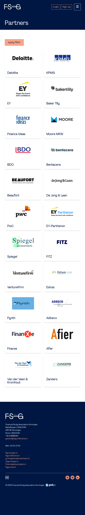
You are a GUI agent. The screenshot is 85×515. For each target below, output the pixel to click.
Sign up (66, 7)
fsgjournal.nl (10, 467)
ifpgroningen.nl (11, 461)
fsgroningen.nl (11, 453)
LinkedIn (78, 477)
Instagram (67, 477)
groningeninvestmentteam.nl (17, 459)
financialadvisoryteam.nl (15, 464)
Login (56, 7)
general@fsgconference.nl (16, 439)
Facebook (72, 477)
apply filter (14, 42)
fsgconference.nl (12, 456)
